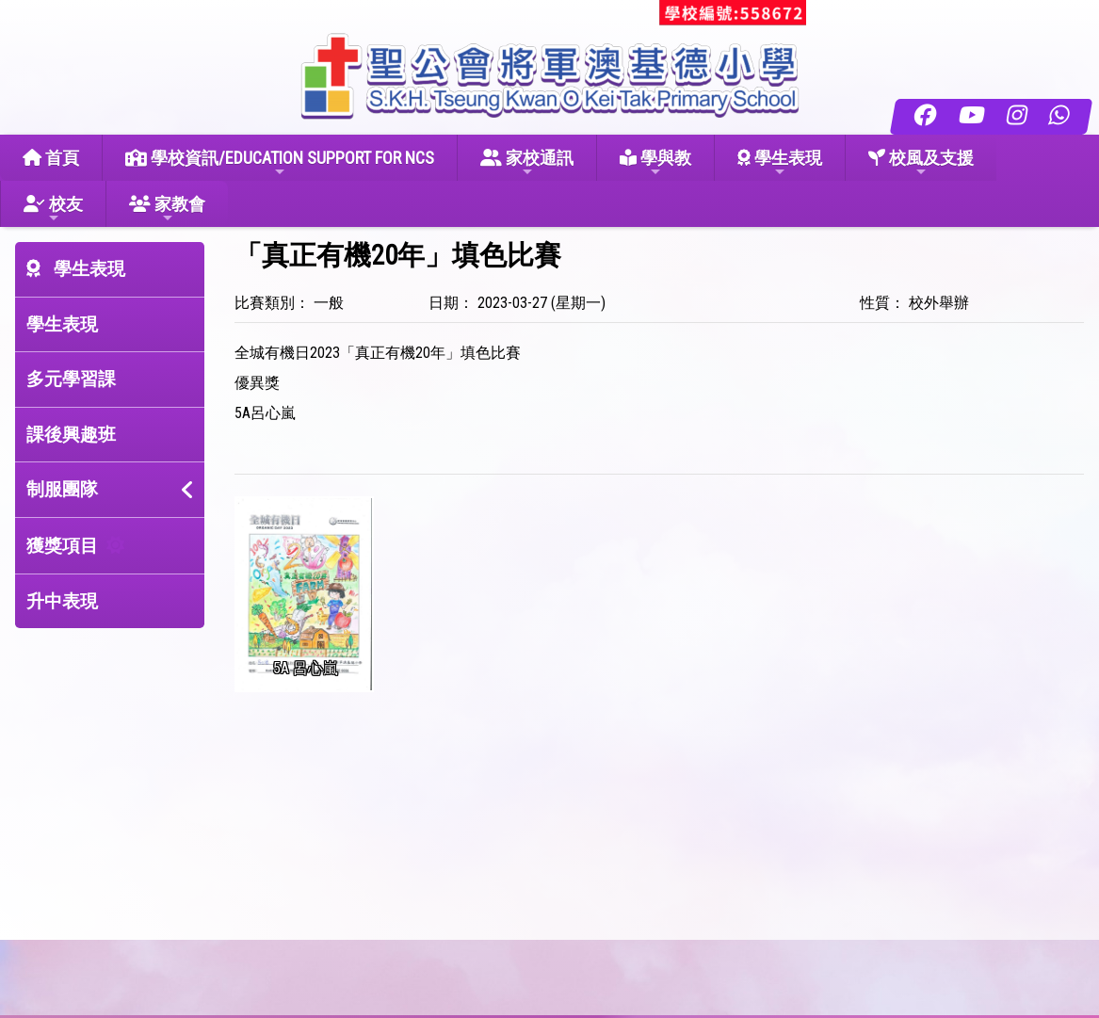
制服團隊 (62, 489)
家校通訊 (527, 163)
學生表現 (779, 163)
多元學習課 (71, 379)
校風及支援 (921, 163)
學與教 (655, 163)
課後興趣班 (71, 434)
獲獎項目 (62, 546)
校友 (53, 209)
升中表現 (62, 601)
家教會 (167, 209)
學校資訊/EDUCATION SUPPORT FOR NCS (279, 163)
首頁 (51, 158)
